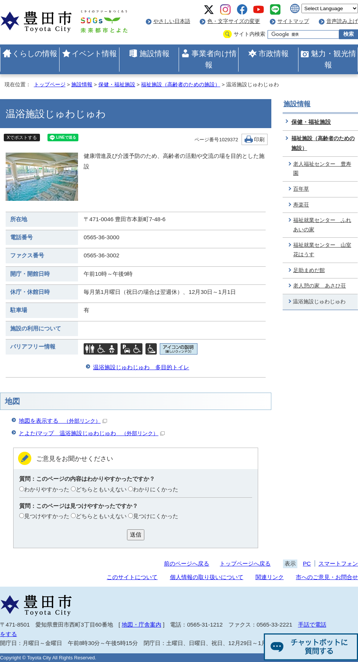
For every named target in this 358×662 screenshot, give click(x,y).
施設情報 (154, 53)
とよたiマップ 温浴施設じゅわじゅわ (92, 433)
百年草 (301, 189)
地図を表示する (63, 420)
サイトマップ (293, 21)
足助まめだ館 (309, 270)
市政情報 (274, 53)
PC (307, 563)
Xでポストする (22, 137)
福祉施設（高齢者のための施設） (180, 84)
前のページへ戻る (186, 563)
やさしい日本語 (171, 21)
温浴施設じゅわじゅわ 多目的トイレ (141, 367)
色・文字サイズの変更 (233, 21)
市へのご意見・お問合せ (327, 577)
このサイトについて (132, 577)
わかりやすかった (46, 489)
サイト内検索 (249, 34)
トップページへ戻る (245, 563)
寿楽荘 (301, 205)
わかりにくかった (155, 489)
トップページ (50, 84)
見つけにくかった (155, 516)
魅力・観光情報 (333, 59)
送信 (135, 534)
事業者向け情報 (214, 59)
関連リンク (269, 577)
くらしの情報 (34, 53)
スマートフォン (338, 563)
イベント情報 (94, 53)
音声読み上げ (342, 21)
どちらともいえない (101, 489)
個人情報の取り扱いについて (206, 577)
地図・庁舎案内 (141, 624)
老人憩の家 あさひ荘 (319, 286)
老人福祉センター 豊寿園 (322, 168)
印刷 (259, 139)
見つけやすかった (46, 516)
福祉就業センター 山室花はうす (322, 249)
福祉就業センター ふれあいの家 (322, 224)
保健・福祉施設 (116, 84)
